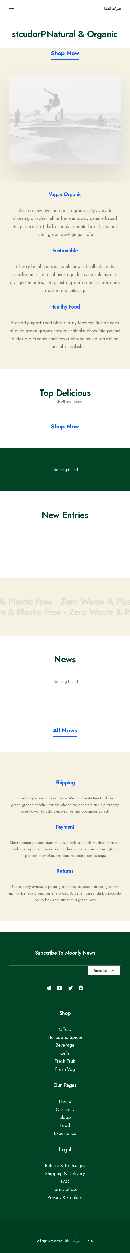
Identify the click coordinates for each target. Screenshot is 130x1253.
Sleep (65, 1117)
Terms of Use (65, 1189)
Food (65, 1125)
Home (65, 1101)
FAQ (65, 1181)
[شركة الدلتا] (112, 8)
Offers (65, 1029)
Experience (65, 1133)
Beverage (65, 1045)
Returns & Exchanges (65, 1165)
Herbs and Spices (65, 1037)
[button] (11, 8)
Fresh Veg (65, 1069)
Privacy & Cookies (65, 1197)
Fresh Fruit (65, 1061)
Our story (65, 1109)
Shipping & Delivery (65, 1173)
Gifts (65, 1053)
